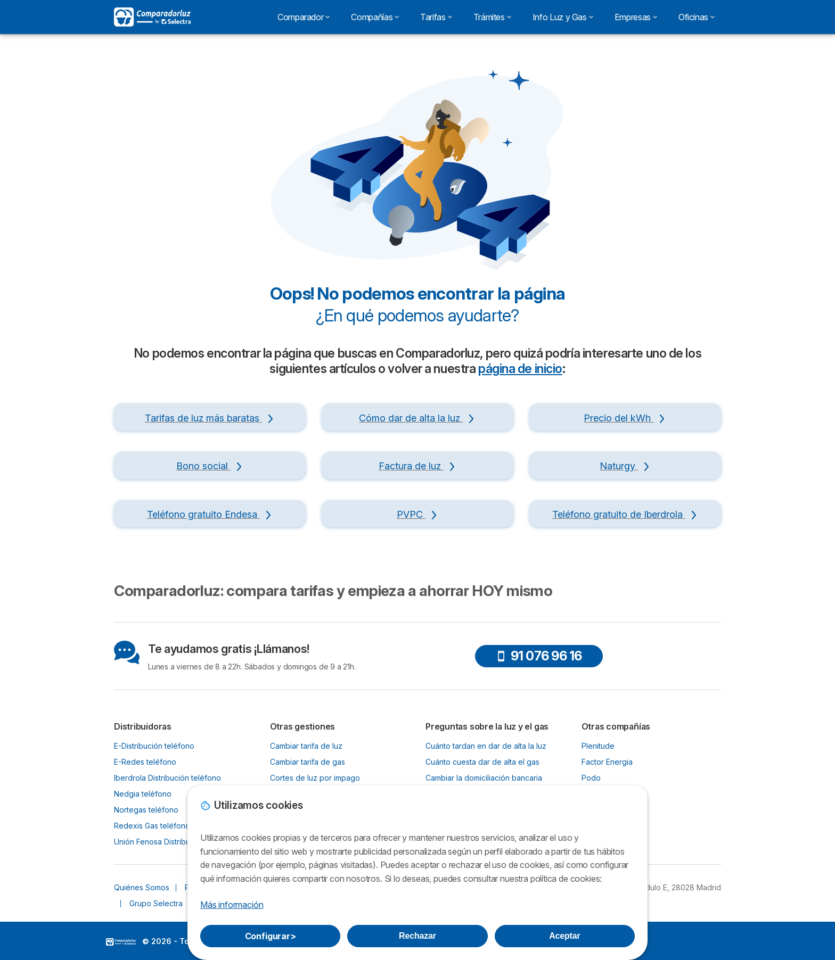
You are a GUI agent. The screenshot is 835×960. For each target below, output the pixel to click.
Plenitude (598, 745)
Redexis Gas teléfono (152, 825)
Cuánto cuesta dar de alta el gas (482, 761)
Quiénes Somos (141, 887)
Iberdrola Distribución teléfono (167, 777)
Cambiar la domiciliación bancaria (483, 777)
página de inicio (520, 368)
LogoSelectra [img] (121, 942)
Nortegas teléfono (146, 809)
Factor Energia (607, 761)
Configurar (270, 936)
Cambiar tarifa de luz (306, 745)
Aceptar (564, 935)
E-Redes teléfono (145, 761)
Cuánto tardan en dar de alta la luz (485, 745)
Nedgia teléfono (142, 793)
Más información (231, 904)
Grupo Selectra (156, 903)
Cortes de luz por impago (315, 777)
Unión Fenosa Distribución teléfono (175, 841)
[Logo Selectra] (152, 17)
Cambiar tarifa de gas (307, 761)
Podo (591, 777)
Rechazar (417, 935)
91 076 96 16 (539, 656)
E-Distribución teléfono (154, 745)
